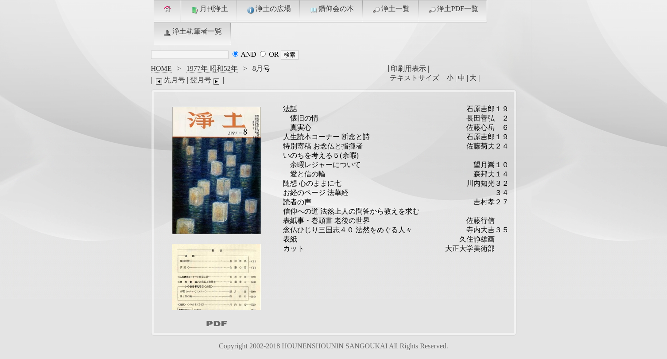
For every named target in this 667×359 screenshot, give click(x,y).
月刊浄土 (209, 9)
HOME (161, 68)
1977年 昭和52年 (212, 68)
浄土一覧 (391, 9)
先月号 (169, 80)
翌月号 (205, 80)
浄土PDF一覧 (452, 9)
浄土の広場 (268, 9)
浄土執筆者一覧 (192, 31)
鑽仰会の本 (331, 9)
